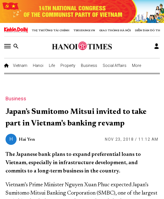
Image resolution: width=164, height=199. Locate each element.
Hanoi (38, 65)
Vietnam (20, 65)
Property (67, 65)
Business (89, 65)
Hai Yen (27, 139)
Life (52, 65)
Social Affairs (114, 65)
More (136, 65)
